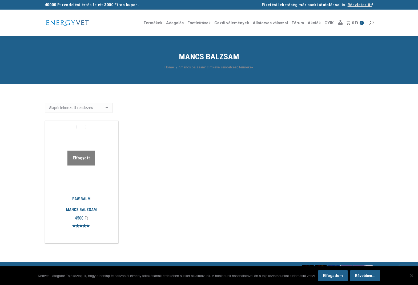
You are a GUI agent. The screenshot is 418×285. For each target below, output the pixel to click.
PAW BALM (81, 198)
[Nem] (411, 275)
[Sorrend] (78, 108)
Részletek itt (360, 5)
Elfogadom (333, 276)
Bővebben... (365, 276)
